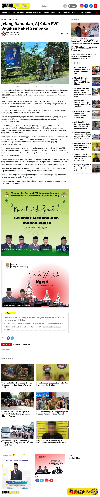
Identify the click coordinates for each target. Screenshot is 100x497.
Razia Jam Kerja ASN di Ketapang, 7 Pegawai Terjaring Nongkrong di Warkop (82, 168)
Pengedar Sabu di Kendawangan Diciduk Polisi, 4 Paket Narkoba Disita (51, 442)
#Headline (16, 344)
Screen (72, 6)
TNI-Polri (75, 12)
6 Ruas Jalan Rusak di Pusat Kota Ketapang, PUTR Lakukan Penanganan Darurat (83, 56)
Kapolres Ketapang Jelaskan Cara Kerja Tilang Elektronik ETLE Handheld (82, 104)
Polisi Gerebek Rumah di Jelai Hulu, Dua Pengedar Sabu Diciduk (52, 384)
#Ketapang (26, 344)
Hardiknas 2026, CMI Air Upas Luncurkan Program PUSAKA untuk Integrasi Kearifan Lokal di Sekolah (85, 41)
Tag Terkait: (6, 344)
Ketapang (21, 12)
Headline (11, 12)
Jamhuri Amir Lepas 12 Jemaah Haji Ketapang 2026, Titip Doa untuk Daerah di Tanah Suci (17, 443)
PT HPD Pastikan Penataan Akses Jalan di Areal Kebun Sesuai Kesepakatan (33, 323)
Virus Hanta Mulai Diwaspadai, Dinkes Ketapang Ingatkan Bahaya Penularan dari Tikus (16, 385)
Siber (78, 458)
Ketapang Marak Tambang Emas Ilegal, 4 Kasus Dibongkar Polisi (82, 70)
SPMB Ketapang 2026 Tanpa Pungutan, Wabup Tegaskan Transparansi (82, 114)
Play (94, 492)
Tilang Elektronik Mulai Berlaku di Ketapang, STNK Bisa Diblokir (82, 81)
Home (4, 12)
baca (63, 34)
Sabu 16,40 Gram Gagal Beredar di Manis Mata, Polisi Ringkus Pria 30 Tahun (82, 146)
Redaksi (72, 458)
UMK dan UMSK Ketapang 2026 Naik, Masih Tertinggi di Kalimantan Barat (82, 125)
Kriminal (46, 12)
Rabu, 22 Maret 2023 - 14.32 (13, 34)
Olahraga (66, 12)
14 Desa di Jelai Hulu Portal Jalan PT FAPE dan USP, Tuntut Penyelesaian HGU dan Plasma (15, 414)
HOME (3, 19)
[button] (97, 12)
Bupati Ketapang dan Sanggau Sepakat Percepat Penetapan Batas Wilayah (52, 413)
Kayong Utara (56, 12)
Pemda (29, 12)
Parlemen (37, 12)
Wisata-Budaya (86, 12)
